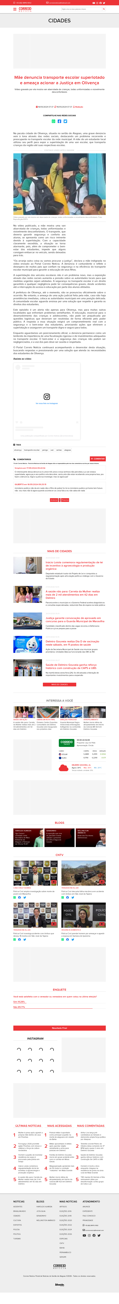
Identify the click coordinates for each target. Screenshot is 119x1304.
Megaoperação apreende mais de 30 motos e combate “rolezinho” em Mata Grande (61, 1168)
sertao (59, 450)
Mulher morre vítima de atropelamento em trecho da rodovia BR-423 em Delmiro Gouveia (94, 725)
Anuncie (86, 1207)
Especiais (63, 1239)
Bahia (62, 1248)
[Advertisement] (59, 51)
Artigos (63, 1207)
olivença (17, 450)
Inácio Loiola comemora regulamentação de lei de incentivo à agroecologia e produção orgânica (74, 565)
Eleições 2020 (66, 1220)
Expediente (88, 1211)
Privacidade (88, 1220)
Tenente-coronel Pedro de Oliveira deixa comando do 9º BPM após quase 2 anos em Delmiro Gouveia (93, 1147)
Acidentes (17, 1207)
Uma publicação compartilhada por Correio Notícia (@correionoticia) (47, 436)
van (52, 450)
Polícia (16, 1230)
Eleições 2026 (66, 1234)
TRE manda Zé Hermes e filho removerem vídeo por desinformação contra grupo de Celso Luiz (93, 1180)
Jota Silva (40, 1211)
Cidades (16, 1216)
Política (17, 1234)
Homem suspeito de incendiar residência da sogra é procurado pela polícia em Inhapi (30, 1158)
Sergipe (63, 1257)
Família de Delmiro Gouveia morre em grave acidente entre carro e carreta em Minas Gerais (61, 1158)
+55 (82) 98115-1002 (91, 1225)
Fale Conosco (89, 1216)
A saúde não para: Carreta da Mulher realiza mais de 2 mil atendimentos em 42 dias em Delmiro (73, 595)
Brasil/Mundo (19, 1211)
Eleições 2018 (65, 1216)
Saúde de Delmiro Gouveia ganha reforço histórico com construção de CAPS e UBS (71, 666)
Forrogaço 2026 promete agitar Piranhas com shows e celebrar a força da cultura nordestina (29, 1147)
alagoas (67, 450)
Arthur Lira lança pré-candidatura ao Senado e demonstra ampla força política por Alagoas (93, 1136)
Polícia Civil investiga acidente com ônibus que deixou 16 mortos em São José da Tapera (33, 934)
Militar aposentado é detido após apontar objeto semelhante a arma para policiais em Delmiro (60, 1147)
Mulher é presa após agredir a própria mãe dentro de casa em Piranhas (30, 1135)
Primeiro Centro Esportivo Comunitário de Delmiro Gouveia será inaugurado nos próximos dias (47, 725)
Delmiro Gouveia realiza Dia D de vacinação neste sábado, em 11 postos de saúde (72, 643)
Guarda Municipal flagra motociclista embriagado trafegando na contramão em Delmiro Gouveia (70, 725)
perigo (45, 450)
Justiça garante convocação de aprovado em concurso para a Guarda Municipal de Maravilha (75, 619)
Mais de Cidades (60, 684)
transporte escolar (32, 450)
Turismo (17, 1239)
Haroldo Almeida (44, 1207)
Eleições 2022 (66, 1225)
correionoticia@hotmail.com (94, 1230)
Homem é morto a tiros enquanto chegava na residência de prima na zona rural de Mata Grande (92, 1169)
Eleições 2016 (65, 1211)
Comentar (98, 459)
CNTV (62, 1243)
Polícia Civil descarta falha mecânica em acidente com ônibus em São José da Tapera (82, 892)
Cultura (17, 1220)
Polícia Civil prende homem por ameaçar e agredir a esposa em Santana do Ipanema (82, 934)
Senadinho (41, 1216)
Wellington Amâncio (45, 1220)
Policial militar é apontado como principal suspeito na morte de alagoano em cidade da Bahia (61, 1136)
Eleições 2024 (66, 1230)
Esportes (17, 1225)
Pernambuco (65, 1252)
